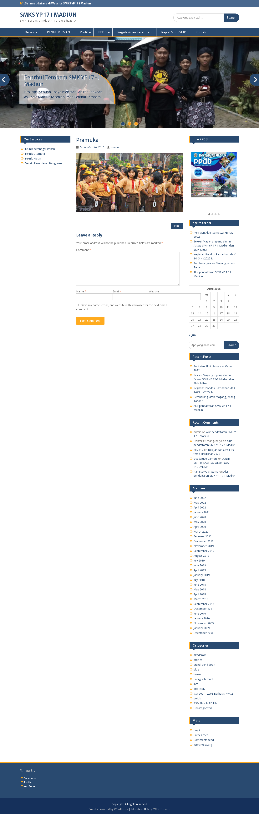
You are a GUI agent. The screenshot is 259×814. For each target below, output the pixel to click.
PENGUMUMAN (58, 32)
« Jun (192, 335)
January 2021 (202, 512)
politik (197, 698)
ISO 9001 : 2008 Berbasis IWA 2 (213, 693)
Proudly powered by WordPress (108, 809)
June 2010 (200, 613)
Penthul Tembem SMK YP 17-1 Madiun (62, 81)
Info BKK (199, 689)
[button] (209, 214)
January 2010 (202, 618)
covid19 (198, 450)
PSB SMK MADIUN (205, 703)
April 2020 (200, 527)
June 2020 (200, 517)
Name (81, 291)
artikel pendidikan (204, 664)
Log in (197, 730)
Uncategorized (203, 708)
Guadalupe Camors (205, 458)
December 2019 (204, 541)
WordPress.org (203, 744)
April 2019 (200, 570)
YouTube (29, 786)
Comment (83, 250)
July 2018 (199, 580)
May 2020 (200, 522)
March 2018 (201, 599)
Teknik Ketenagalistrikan (40, 149)
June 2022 (200, 498)
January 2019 (202, 575)
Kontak (201, 32)
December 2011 (204, 608)
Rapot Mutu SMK (173, 32)
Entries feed (201, 735)
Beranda (31, 32)
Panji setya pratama (206, 471)
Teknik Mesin (33, 158)
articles (198, 660)
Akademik (200, 655)
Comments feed (204, 740)
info (196, 684)
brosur (198, 674)
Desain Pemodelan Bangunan (43, 163)
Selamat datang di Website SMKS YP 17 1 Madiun (58, 3)
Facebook (30, 778)
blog (196, 669)
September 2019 (204, 551)
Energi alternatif (203, 679)
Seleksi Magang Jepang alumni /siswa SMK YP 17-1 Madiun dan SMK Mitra (214, 245)
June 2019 (200, 565)
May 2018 (200, 589)
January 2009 (202, 628)
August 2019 (201, 555)
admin (115, 147)
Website (154, 291)
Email (117, 291)
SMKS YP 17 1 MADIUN (48, 14)
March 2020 (201, 531)
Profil (84, 32)
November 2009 (204, 623)
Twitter (28, 782)
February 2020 (202, 536)
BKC (177, 226)
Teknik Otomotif (35, 153)
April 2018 (200, 594)
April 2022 (200, 507)
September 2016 (204, 604)
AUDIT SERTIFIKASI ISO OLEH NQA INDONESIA (212, 463)
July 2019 (199, 560)
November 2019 (204, 546)
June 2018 (200, 584)
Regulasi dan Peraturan (134, 32)
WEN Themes (161, 809)
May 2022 (200, 502)
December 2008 (204, 633)
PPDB (102, 32)
